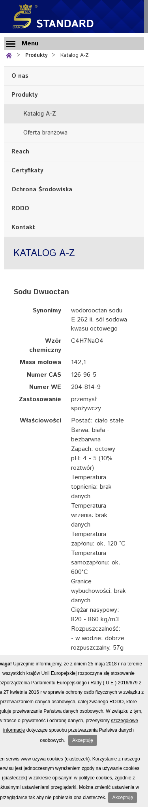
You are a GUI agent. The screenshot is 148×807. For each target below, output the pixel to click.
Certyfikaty (27, 170)
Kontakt (23, 227)
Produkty (36, 55)
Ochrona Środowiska (41, 189)
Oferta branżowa (45, 133)
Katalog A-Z (74, 55)
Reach (20, 152)
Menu (30, 43)
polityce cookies (95, 778)
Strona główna (10, 54)
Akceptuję (82, 740)
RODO (20, 208)
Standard (51, 16)
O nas (19, 76)
